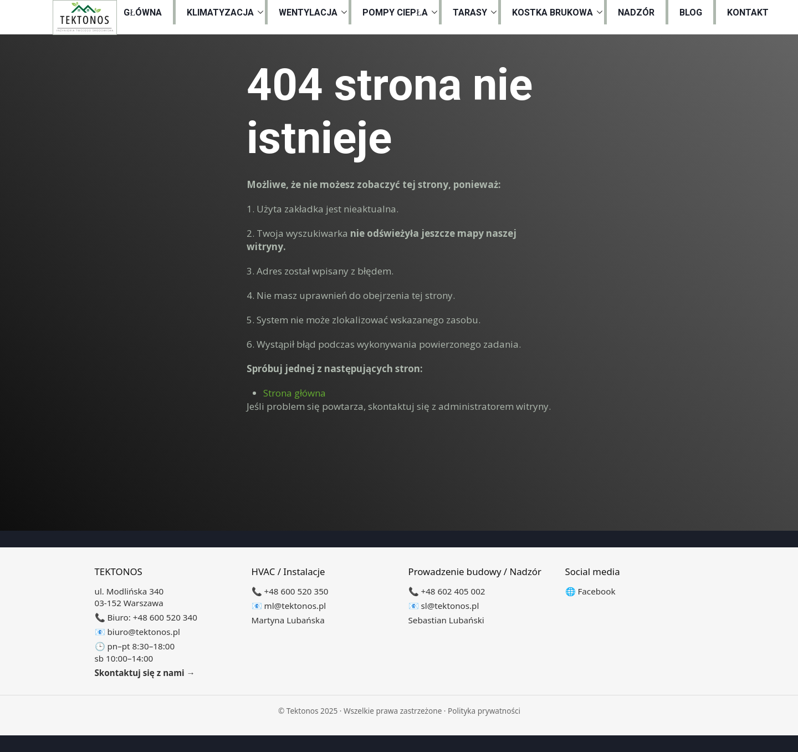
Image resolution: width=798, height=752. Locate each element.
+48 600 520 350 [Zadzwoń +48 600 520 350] (296, 591)
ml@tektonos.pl (295, 605)
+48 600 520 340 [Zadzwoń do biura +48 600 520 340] (165, 617)
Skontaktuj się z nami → (145, 672)
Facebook (596, 591)
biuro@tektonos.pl (143, 631)
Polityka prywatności (484, 710)
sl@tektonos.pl (450, 605)
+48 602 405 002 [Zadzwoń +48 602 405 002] (453, 591)
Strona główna (294, 393)
